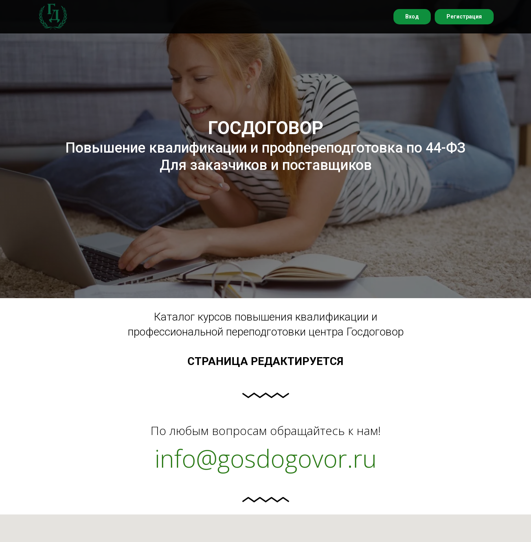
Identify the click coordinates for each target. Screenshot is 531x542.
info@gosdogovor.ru (265, 458)
